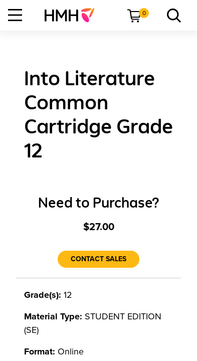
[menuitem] (73, 15)
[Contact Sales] (98, 259)
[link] (73, 15)
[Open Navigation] (15, 15)
